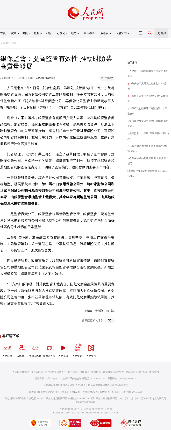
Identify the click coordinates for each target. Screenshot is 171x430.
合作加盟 (84, 372)
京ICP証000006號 (144, 398)
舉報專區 (89, 33)
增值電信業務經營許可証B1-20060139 (107, 385)
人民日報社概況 (20, 372)
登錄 (163, 33)
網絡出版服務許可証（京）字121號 (114, 398)
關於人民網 (37, 372)
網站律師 (131, 372)
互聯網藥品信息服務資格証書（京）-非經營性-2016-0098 (112, 392)
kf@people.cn (53, 378)
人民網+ (21, 349)
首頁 (3, 33)
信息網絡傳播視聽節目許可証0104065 (24, 398)
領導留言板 (49, 349)
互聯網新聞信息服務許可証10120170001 (64, 385)
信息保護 (142, 372)
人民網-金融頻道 (45, 77)
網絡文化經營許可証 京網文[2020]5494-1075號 (70, 398)
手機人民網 (35, 349)
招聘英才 (61, 372)
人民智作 (91, 349)
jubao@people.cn (127, 378)
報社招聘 (50, 372)
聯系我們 (154, 372)
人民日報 (7, 349)
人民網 (4, 43)
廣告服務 (73, 372)
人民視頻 (63, 349)
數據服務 (107, 372)
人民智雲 (77, 349)
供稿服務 (96, 372)
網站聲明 (119, 372)
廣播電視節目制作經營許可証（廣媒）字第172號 (54, 392)
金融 (14, 43)
